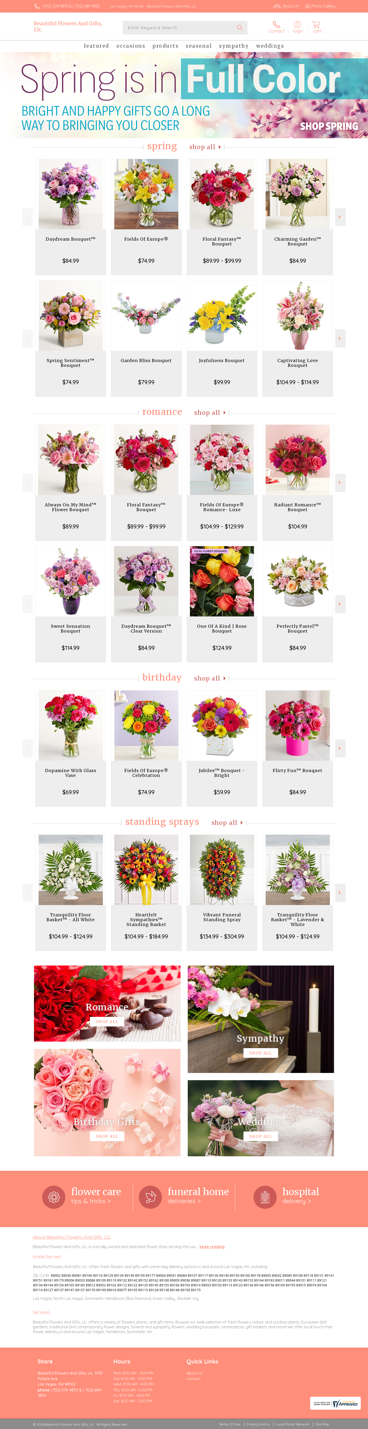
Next (340, 217)
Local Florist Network (292, 1424)
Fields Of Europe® (146, 239)
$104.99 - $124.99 (71, 936)
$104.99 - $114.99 (297, 382)
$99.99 (222, 382)
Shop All (202, 147)
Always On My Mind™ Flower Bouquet (71, 507)
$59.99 (222, 792)
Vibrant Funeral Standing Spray (222, 917)
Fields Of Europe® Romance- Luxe (222, 507)
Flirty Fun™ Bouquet (297, 770)
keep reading (212, 1246)
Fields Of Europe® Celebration (146, 773)
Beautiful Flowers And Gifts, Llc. (68, 26)
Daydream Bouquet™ (71, 239)
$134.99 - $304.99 (222, 936)
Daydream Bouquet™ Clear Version (146, 628)
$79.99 (146, 382)
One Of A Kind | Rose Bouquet (222, 628)
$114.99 (71, 647)
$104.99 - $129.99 (222, 526)
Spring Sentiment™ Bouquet (70, 363)
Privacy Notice (258, 1424)
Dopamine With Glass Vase (70, 773)
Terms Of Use (230, 1424)
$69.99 (70, 792)
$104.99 (297, 526)
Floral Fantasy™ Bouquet (222, 241)
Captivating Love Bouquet (297, 363)
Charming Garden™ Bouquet (297, 241)
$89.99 (70, 526)
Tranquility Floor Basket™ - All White (71, 917)
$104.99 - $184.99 (146, 936)
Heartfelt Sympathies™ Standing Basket (146, 919)
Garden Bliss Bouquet (146, 360)
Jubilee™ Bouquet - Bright (222, 773)
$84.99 (70, 260)
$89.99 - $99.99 (222, 260)
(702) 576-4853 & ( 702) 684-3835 (71, 6)
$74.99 (146, 260)
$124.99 (222, 647)
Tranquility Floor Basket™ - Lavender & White (297, 919)
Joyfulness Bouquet (222, 360)
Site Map (322, 1424)
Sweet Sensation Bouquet (70, 628)
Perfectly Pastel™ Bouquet (298, 628)
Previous (27, 217)
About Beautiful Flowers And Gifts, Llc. (72, 1237)
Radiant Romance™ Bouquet (297, 507)
